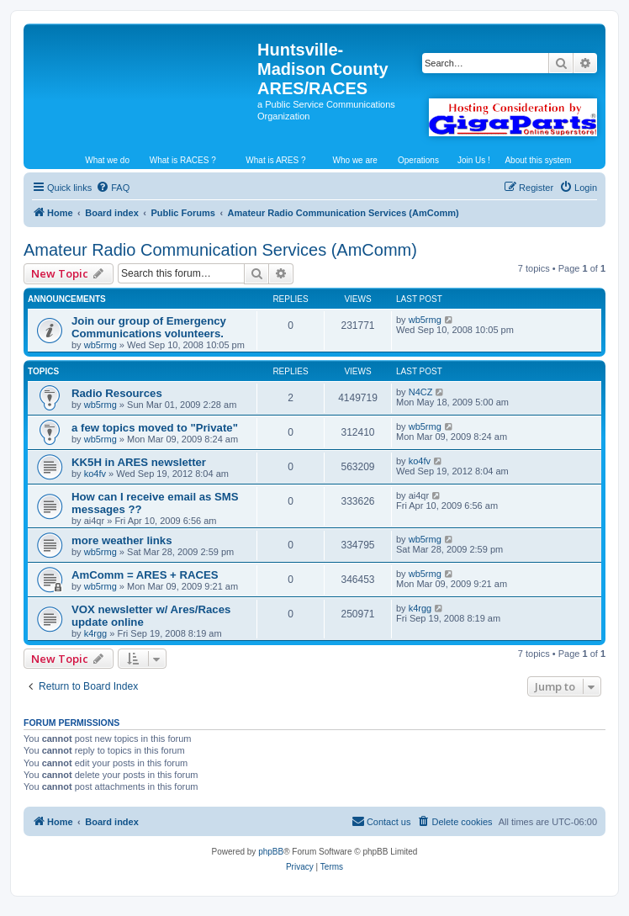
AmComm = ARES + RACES (145, 575)
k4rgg (96, 633)
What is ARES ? (275, 160)
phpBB (270, 851)
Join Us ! (473, 160)
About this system (538, 160)
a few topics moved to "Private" (154, 427)
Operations (418, 160)
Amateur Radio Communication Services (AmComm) (220, 250)
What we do (107, 160)
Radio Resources (116, 393)
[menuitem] (113, 187)
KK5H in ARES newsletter (138, 462)
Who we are (355, 160)
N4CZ (421, 392)
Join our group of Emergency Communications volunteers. (148, 327)
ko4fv (95, 474)
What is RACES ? (183, 160)
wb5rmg (100, 345)
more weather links (121, 540)
